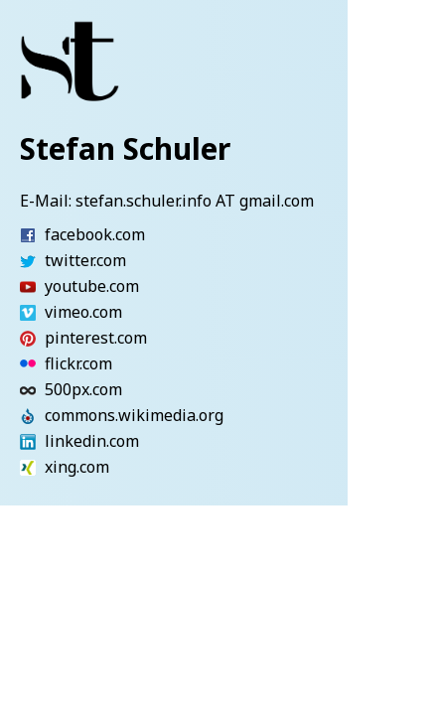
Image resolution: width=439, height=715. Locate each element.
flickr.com (53, 364)
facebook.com (53, 235)
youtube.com (53, 287)
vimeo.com (53, 313)
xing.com (53, 468)
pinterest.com (53, 339)
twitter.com (53, 261)
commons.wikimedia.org (53, 416)
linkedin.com (53, 442)
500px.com (53, 390)
